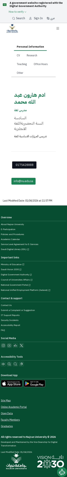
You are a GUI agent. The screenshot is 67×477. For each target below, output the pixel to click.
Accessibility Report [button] (10, 325)
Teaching (22, 64)
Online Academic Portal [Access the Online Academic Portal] (14, 407)
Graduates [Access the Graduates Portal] (7, 426)
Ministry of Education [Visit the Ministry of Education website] (12, 264)
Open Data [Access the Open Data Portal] (7, 413)
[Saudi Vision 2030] (50, 462)
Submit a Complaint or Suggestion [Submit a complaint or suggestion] (18, 310)
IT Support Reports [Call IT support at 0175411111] (10, 315)
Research (32, 55)
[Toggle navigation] (57, 28)
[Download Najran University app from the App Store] (11, 383)
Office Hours (41, 64)
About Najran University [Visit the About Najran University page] (12, 224)
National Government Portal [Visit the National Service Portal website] (16, 285)
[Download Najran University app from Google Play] (34, 383)
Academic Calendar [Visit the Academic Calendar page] (10, 239)
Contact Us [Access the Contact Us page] (6, 305)
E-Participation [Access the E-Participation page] (8, 229)
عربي (51, 18)
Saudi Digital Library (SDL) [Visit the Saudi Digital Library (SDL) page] (15, 249)
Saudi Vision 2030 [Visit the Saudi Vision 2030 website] (11, 269)
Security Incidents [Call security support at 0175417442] (10, 320)
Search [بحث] (18, 18)
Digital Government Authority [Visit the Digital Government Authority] (16, 274)
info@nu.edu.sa (23, 181)
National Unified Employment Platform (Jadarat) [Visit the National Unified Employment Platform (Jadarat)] (25, 290)
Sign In (38, 18)
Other (20, 73)
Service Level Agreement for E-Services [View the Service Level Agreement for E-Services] (19, 244)
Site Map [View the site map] (6, 401)
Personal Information (30, 47)
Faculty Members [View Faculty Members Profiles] (10, 420)
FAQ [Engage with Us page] (3, 330)
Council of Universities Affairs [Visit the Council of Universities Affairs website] (17, 279)
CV (18, 55)
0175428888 (25, 165)
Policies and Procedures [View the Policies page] (12, 234)
